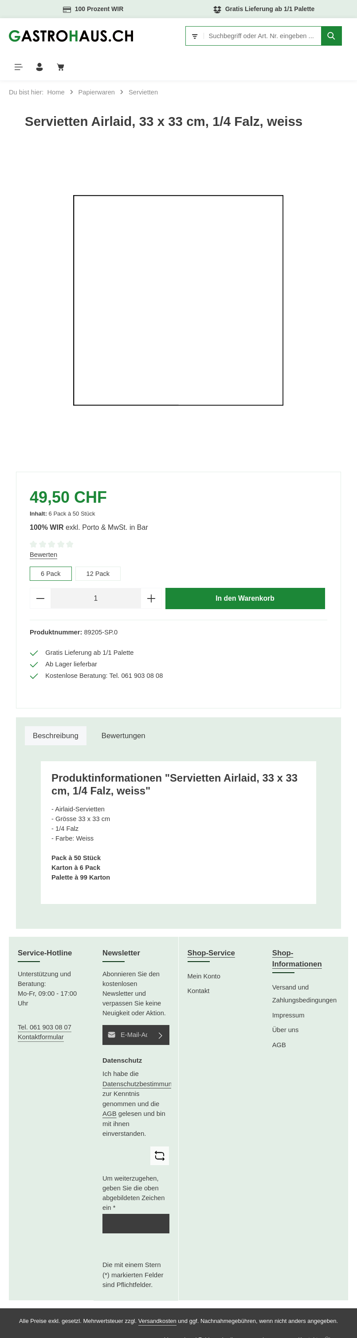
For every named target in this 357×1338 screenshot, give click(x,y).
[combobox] (205, 36)
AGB (109, 1087)
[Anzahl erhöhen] (151, 572)
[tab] (55, 709)
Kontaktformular (41, 1010)
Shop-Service (211, 927)
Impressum (288, 989)
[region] (178, 274)
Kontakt (199, 964)
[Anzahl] (95, 572)
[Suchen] (267, 36)
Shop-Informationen (297, 932)
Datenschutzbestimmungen (142, 1057)
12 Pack (98, 547)
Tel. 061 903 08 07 (44, 1001)
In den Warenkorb (245, 572)
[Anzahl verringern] (40, 572)
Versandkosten (157, 1294)
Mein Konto (204, 950)
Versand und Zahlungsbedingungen (304, 968)
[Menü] (296, 36)
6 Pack (51, 547)
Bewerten (43, 528)
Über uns (285, 1003)
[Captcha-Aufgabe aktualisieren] (159, 1129)
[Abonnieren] (161, 1008)
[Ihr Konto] (317, 36)
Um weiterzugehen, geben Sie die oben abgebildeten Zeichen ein (133, 1167)
